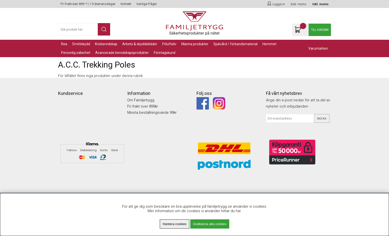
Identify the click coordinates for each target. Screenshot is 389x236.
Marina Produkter (194, 44)
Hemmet (269, 44)
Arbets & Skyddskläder (139, 44)
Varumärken (318, 48)
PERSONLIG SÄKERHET (75, 53)
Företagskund (164, 53)
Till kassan (319, 30)
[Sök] (84, 29)
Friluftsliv (169, 44)
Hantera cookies (174, 224)
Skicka (321, 118)
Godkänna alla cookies (210, 224)
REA (64, 44)
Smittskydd (81, 44)
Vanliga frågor (146, 4)
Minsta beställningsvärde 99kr (152, 112)
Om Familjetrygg (140, 100)
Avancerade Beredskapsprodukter (122, 53)
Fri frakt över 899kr (142, 106)
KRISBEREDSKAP (106, 44)
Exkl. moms (298, 4)
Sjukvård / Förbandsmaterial (235, 44)
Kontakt (126, 4)
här (238, 211)
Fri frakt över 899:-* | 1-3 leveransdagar (88, 4)
